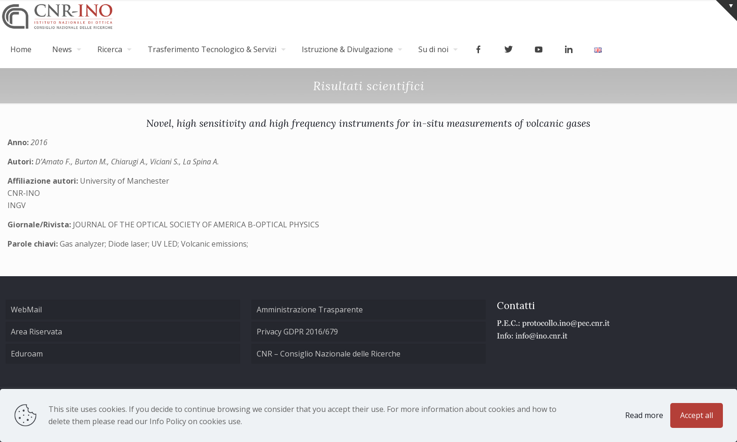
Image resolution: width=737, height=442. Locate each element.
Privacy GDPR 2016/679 (297, 331)
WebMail (26, 309)
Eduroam (27, 354)
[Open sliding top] (726, 10)
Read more (644, 415)
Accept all (696, 415)
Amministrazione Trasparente (310, 309)
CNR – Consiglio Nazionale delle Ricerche (328, 354)
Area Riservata (36, 331)
